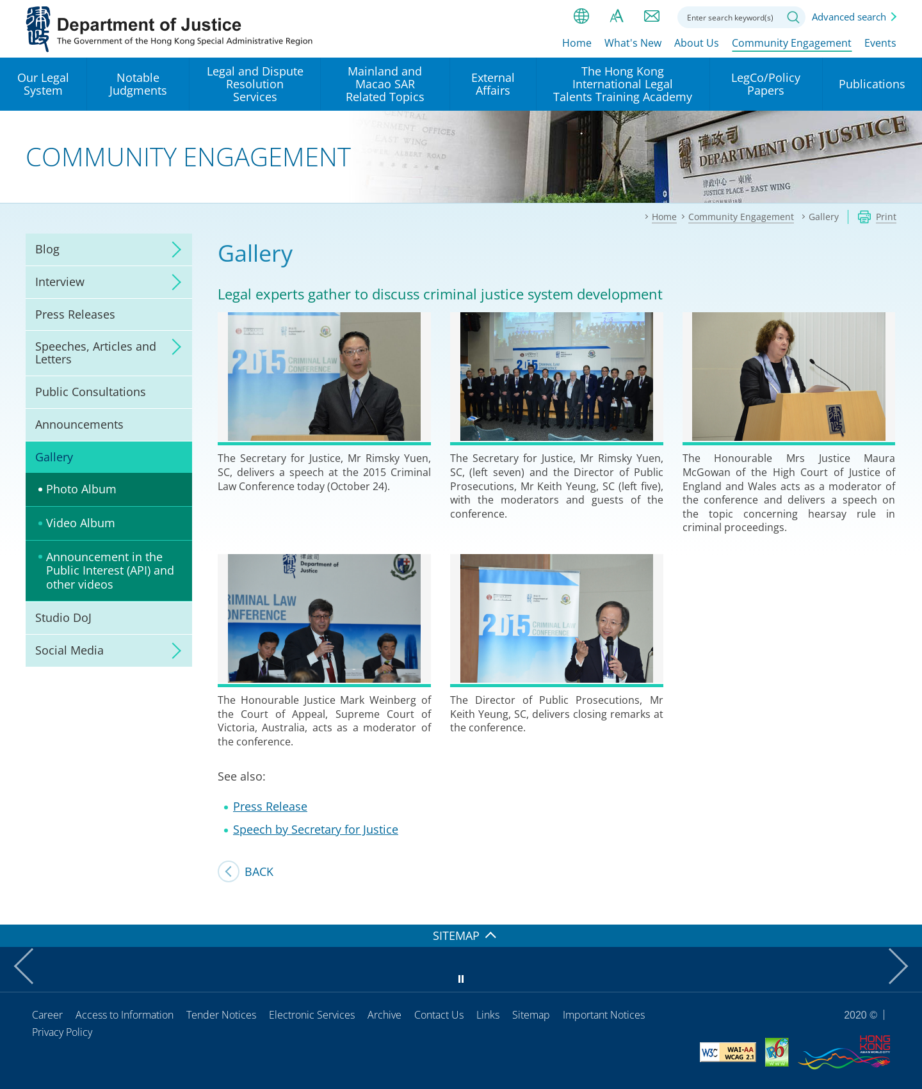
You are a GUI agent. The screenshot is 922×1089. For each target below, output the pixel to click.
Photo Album (81, 489)
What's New (632, 43)
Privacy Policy (62, 1032)
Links (487, 1015)
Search (793, 17)
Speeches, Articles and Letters (95, 352)
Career (47, 1015)
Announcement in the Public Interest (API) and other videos (110, 570)
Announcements (79, 424)
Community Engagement (792, 43)
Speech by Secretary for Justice (315, 829)
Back (259, 871)
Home (577, 43)
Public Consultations (90, 391)
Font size (616, 16)
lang (581, 16)
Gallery (54, 457)
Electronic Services (312, 1015)
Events (880, 43)
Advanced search (849, 16)
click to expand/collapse (173, 249)
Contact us (651, 16)
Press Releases (75, 314)
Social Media (69, 650)
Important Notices (604, 1015)
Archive (384, 1015)
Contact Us (439, 1015)
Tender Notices (221, 1015)
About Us (696, 43)
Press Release (270, 806)
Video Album (80, 522)
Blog (47, 249)
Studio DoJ (63, 617)
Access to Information (125, 1015)
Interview (60, 281)
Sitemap (531, 1015)
